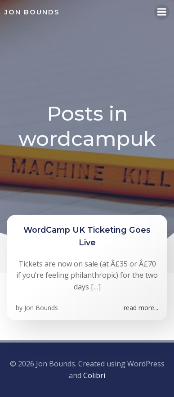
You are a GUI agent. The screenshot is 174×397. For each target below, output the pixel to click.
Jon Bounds (41, 307)
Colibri (94, 375)
